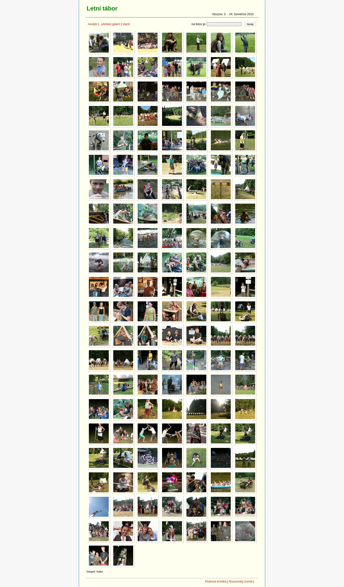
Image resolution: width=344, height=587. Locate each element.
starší (126, 24)
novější (92, 24)
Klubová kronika (215, 581)
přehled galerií (110, 24)
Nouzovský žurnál (240, 581)
